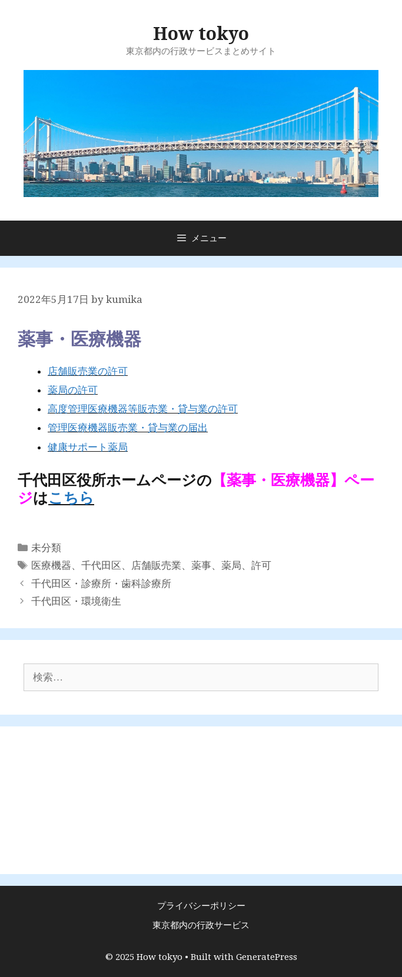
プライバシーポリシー (201, 906)
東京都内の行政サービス (201, 925)
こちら (71, 497)
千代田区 (101, 565)
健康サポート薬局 (88, 447)
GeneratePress (266, 957)
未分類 (46, 547)
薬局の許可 (73, 390)
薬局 (231, 565)
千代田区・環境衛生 (76, 601)
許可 (261, 565)
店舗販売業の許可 (88, 371)
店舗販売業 (156, 565)
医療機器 (51, 565)
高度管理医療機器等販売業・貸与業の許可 (143, 409)
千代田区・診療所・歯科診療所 (101, 583)
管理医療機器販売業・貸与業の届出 (128, 428)
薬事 (201, 565)
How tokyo (201, 34)
